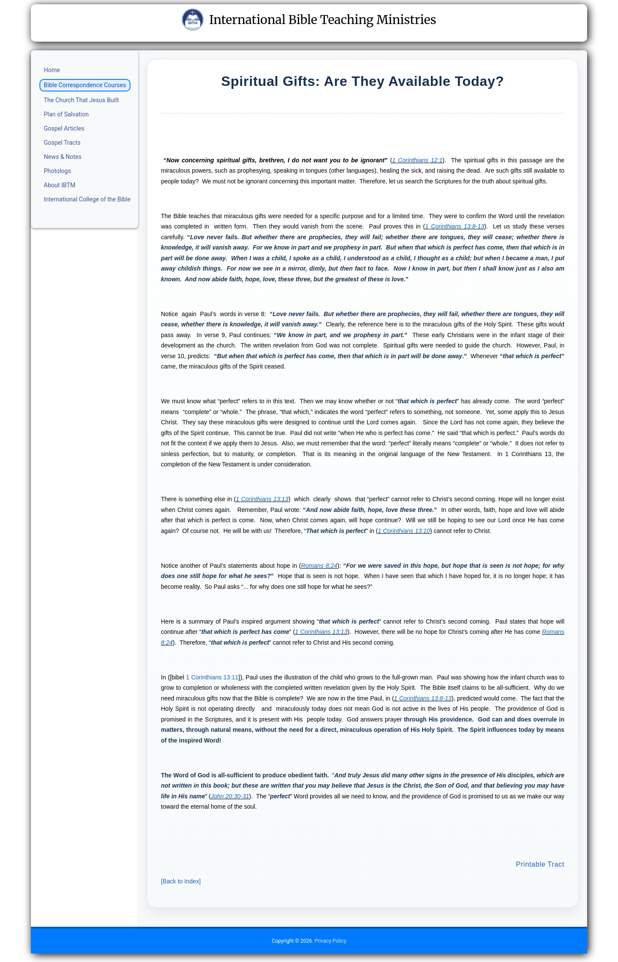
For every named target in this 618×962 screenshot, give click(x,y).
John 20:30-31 (230, 796)
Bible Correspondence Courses (85, 85)
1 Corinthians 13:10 (404, 530)
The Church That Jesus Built (81, 100)
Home (52, 70)
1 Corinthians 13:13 (262, 499)
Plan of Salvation (66, 114)
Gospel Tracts (62, 142)
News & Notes (63, 156)
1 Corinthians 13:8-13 (455, 226)
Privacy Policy (330, 941)
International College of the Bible (87, 199)
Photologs (57, 170)
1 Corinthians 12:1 (417, 160)
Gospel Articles (64, 128)
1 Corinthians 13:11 (212, 677)
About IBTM (60, 185)
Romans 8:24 (319, 565)
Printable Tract (540, 864)
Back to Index (181, 881)
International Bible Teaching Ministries (309, 20)
